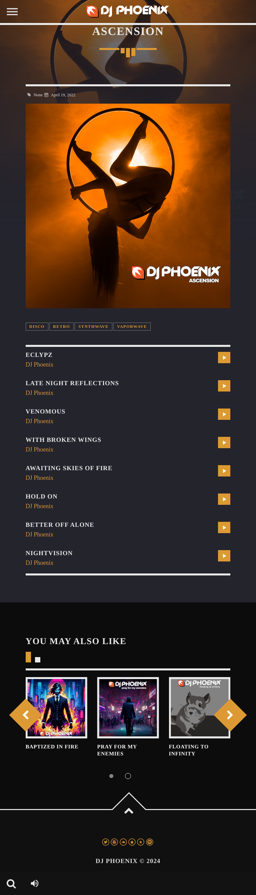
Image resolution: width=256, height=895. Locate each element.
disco (37, 326)
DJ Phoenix (40, 364)
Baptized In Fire (52, 747)
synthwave (93, 326)
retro (61, 326)
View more (56, 708)
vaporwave (132, 326)
